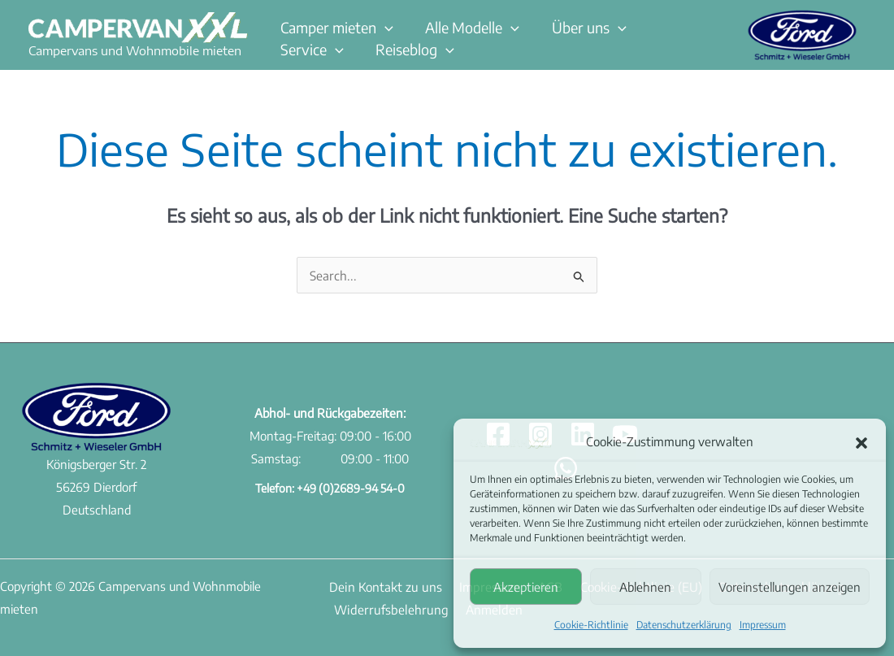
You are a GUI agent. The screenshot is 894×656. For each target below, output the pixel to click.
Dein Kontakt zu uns (380, 585)
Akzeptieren (525, 587)
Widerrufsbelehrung (385, 608)
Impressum (763, 625)
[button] (861, 442)
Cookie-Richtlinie (591, 625)
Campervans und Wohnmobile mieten (134, 50)
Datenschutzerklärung (683, 625)
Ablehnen (645, 587)
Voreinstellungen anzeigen (789, 587)
